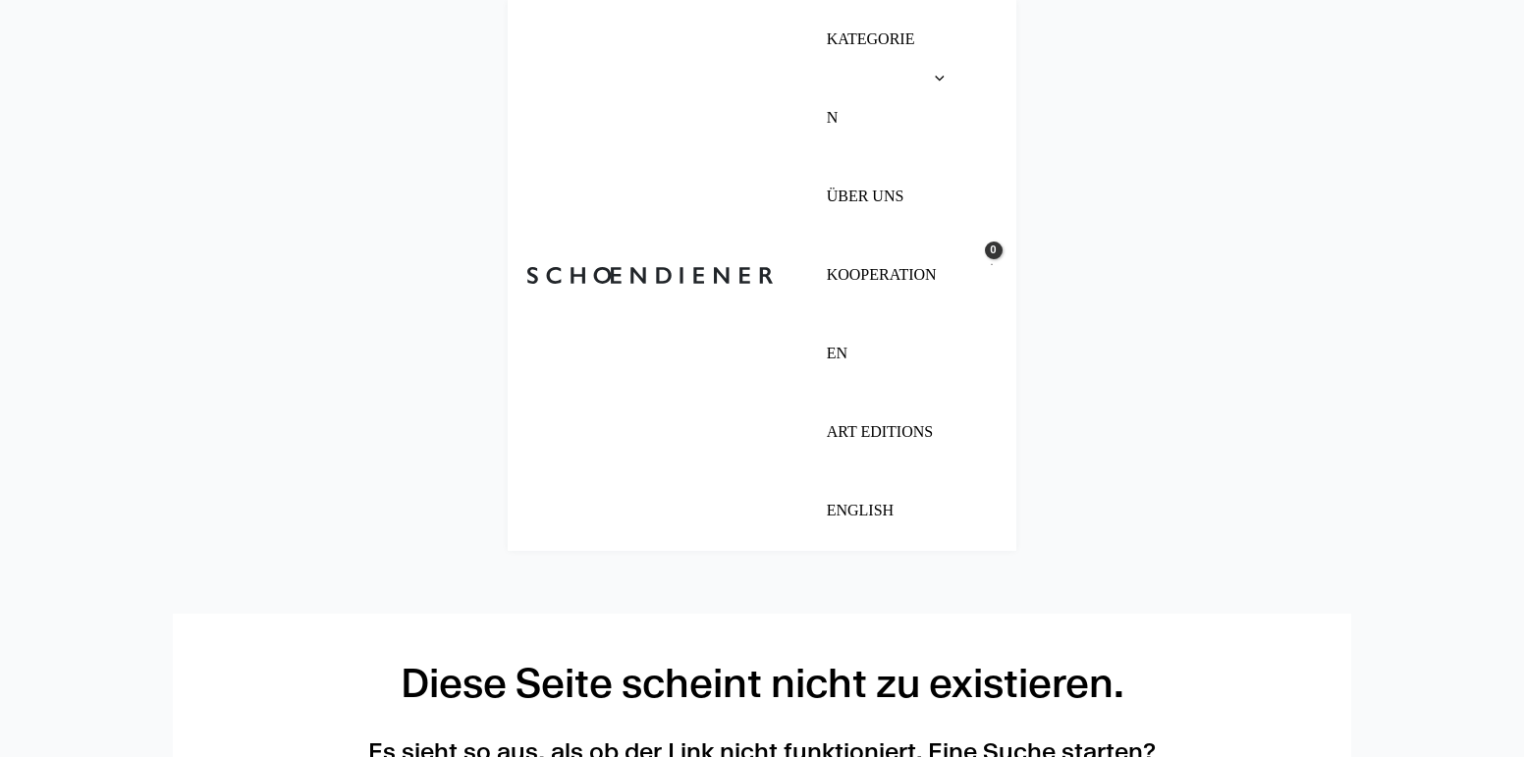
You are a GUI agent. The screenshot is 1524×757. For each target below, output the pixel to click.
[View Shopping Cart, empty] (1333, 39)
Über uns (623, 593)
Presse (613, 629)
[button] (712, 39)
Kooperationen (652, 664)
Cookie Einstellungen (284, 699)
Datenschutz (244, 629)
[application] (763, 39)
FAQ (598, 699)
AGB (200, 664)
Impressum (233, 593)
